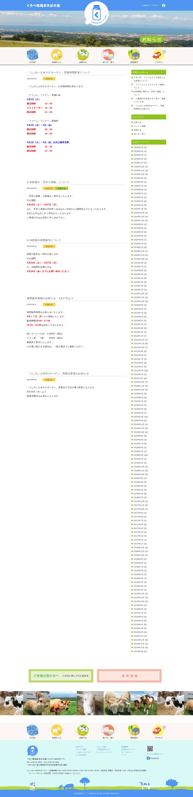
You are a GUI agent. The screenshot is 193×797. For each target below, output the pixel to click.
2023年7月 (139, 266)
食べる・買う (140, 134)
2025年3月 (139, 201)
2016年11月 (139, 551)
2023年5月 (139, 274)
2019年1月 (139, 463)
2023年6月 (139, 270)
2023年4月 (139, 278)
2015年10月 (139, 601)
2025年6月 (139, 190)
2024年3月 (139, 240)
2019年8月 (139, 440)
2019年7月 (139, 444)
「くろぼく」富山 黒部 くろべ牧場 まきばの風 (43, 5)
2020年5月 (139, 409)
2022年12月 (139, 293)
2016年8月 (139, 563)
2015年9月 (139, 605)
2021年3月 (139, 370)
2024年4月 (139, 236)
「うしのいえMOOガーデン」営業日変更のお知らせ (58, 373)
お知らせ (138, 122)
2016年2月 (139, 586)
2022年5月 (139, 320)
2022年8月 (139, 309)
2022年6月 (139, 317)
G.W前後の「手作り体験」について (48, 182)
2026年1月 (139, 163)
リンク (123, 755)
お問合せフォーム (128, 749)
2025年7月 (139, 186)
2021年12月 (139, 340)
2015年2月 (139, 632)
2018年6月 (139, 482)
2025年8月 (139, 182)
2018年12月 (139, 467)
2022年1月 (139, 336)
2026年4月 (139, 151)
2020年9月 (139, 394)
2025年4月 (139, 197)
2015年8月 (139, 609)
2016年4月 (139, 578)
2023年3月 (139, 282)
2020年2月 (139, 420)
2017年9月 (139, 513)
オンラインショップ (104, 752)
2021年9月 (139, 351)
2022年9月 (139, 305)
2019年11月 (139, 428)
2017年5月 (139, 528)
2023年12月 (139, 251)
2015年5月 (139, 621)
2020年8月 (139, 397)
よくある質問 (81, 755)
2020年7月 (139, 401)
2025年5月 (139, 193)
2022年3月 (139, 328)
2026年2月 (139, 159)
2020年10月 (139, 390)
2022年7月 (139, 313)
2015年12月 (139, 594)
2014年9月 (139, 651)
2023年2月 (139, 286)
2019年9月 (139, 436)
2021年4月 (139, 367)
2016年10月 (139, 555)
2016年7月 (139, 567)
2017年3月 (139, 536)
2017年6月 (139, 524)
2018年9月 (139, 478)
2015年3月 (139, 628)
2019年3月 (139, 455)
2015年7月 (139, 613)
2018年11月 (139, 471)
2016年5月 (139, 574)
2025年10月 (139, 174)
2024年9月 (139, 224)
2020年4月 (139, 413)
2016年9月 (139, 559)
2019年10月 (139, 432)
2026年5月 (139, 147)
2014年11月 (139, 644)
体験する (138, 130)
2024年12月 (139, 213)
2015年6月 (139, 617)
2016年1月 (139, 590)
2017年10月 (139, 509)
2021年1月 (139, 378)
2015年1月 (139, 636)
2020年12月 (139, 382)
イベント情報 (140, 126)
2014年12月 (139, 640)
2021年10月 (139, 347)
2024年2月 (139, 244)
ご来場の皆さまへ (103, 749)
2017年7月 (139, 520)
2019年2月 (139, 459)
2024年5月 (139, 232)
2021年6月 (139, 363)
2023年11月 (139, 255)
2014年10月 (139, 647)
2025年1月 (139, 209)
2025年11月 (139, 170)
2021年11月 (139, 343)
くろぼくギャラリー (83, 752)
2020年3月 (139, 417)
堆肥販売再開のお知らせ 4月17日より (50, 298)
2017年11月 (139, 505)
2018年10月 (139, 474)
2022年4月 (139, 324)
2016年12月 (139, 547)
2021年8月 (139, 355)
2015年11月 (139, 597)
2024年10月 (139, 220)
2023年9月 (139, 263)
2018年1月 (139, 497)
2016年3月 (139, 582)
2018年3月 (139, 493)
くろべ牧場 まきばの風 (96, 13)
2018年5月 (139, 486)
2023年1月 (139, 290)
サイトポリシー (127, 752)
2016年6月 (139, 570)
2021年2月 (139, 374)
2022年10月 (139, 301)
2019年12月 (139, 424)
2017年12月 (139, 501)
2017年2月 (139, 540)
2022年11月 (139, 297)
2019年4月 (139, 451)
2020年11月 (139, 386)
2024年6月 (139, 228)
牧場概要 (124, 747)
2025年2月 (139, 205)
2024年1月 (139, 247)
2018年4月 (139, 490)
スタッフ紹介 (101, 747)
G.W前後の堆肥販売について (44, 240)
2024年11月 (139, 217)
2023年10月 (139, 259)
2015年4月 (139, 624)
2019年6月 (139, 447)
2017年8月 (139, 517)
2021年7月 (139, 359)
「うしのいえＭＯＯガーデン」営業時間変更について (58, 72)
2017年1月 (139, 544)
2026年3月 (139, 155)
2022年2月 (139, 332)
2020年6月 (139, 405)
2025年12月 (139, 167)
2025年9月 (139, 178)
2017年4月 (139, 532)
